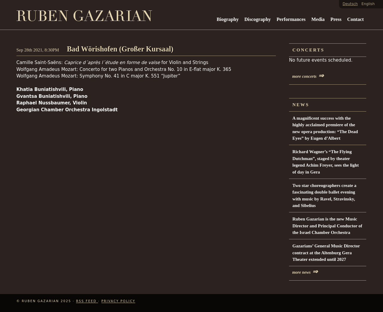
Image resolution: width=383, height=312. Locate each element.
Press (335, 19)
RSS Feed (87, 301)
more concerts (307, 76)
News (300, 104)
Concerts (308, 50)
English (368, 4)
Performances (291, 19)
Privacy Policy (118, 301)
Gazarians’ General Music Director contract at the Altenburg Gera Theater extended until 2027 (326, 252)
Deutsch (350, 4)
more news (305, 272)
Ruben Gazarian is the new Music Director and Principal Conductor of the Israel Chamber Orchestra (327, 226)
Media (317, 19)
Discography (257, 19)
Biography (228, 19)
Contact (355, 19)
